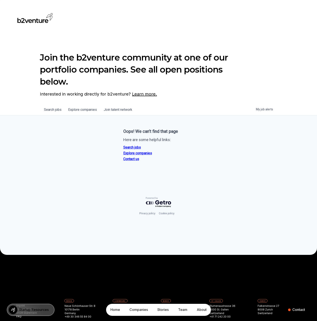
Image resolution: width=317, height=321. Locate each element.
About (202, 309)
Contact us (131, 159)
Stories (163, 309)
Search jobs (132, 147)
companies (83, 110)
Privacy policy (147, 213)
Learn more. (144, 94)
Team (182, 309)
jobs (53, 110)
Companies (138, 309)
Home (115, 309)
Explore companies (137, 153)
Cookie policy (166, 213)
